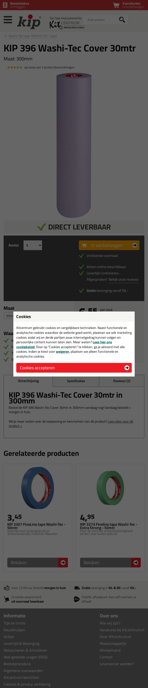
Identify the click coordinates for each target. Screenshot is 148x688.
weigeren (62, 351)
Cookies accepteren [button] (37, 368)
